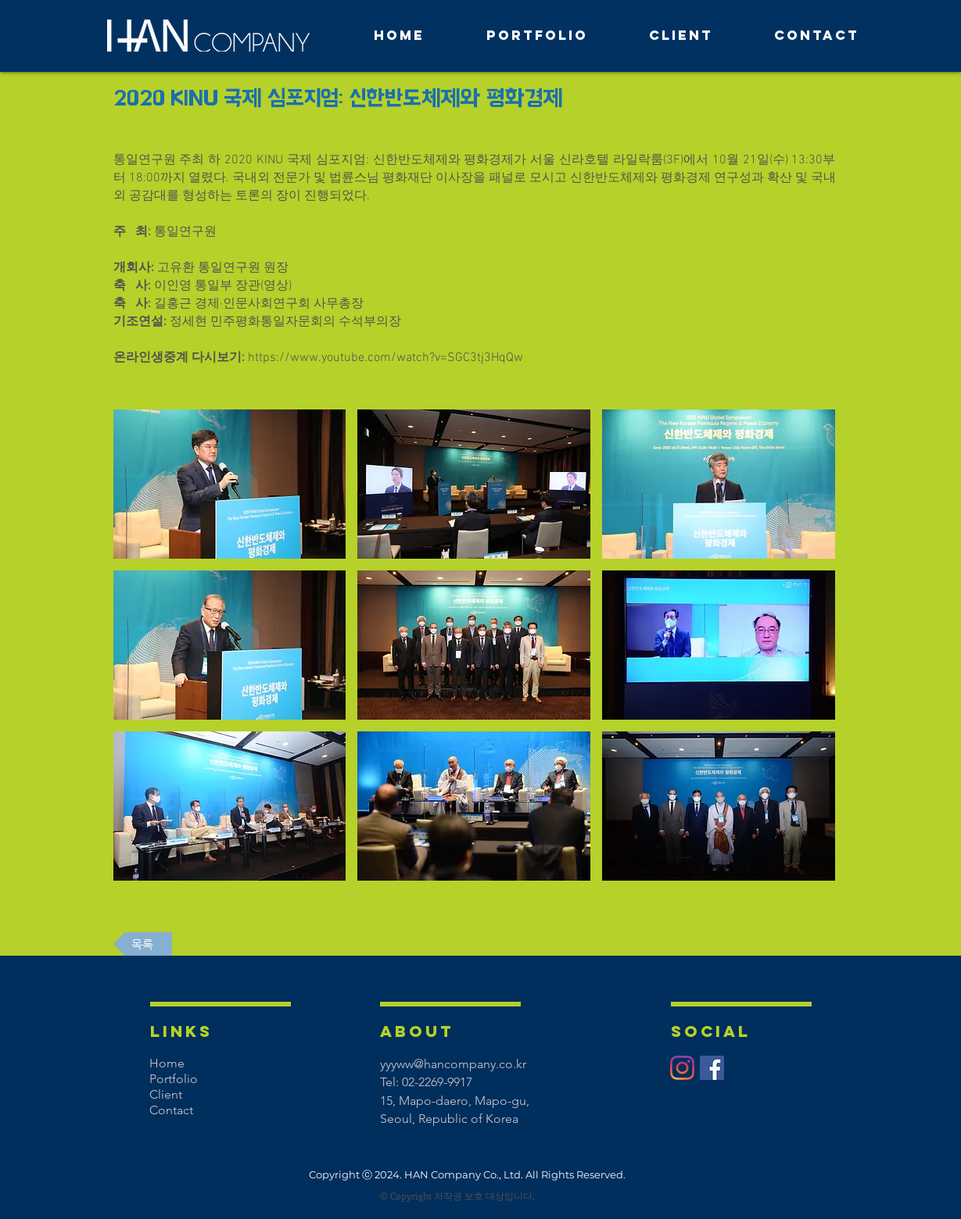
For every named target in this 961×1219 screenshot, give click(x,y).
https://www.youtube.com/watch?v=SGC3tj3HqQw (385, 358)
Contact (171, 1110)
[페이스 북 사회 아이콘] (712, 1068)
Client (165, 1094)
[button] (229, 484)
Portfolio (173, 1078)
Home (167, 1063)
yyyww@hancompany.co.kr (453, 1063)
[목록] (142, 944)
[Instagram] (682, 1068)
